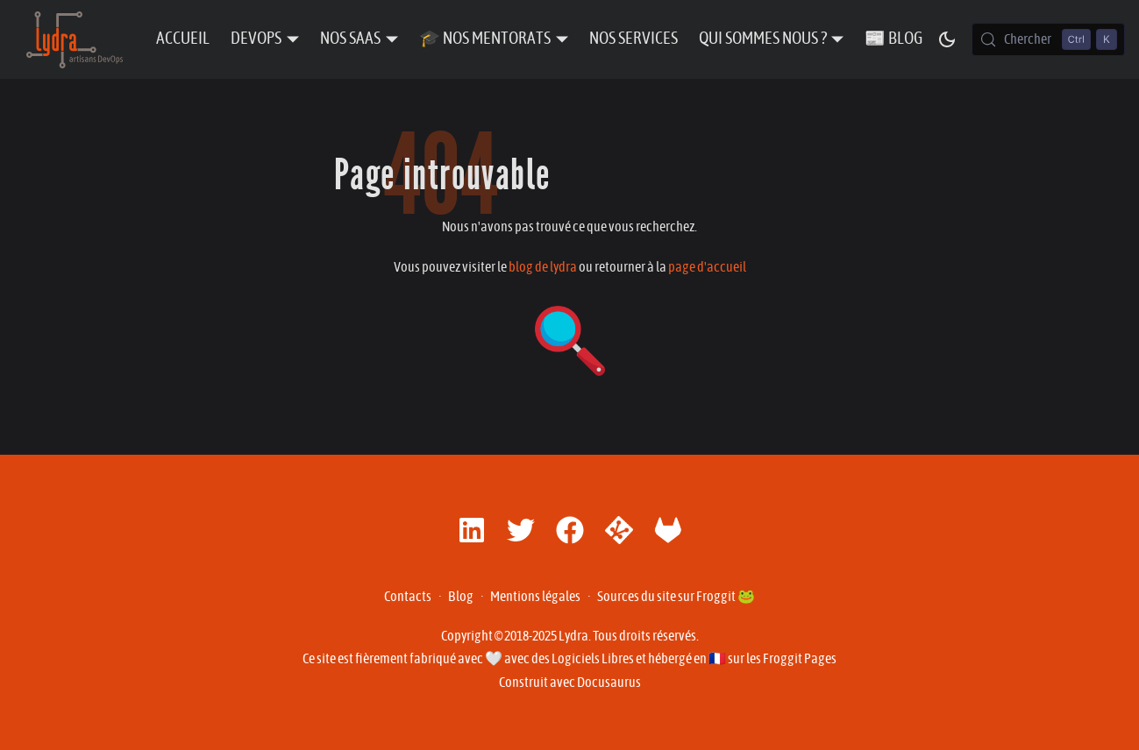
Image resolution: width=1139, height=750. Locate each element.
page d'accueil (707, 267)
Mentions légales (535, 597)
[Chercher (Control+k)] (1048, 39)
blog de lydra (543, 267)
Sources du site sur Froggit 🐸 (676, 597)
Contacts (407, 597)
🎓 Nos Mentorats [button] (485, 39)
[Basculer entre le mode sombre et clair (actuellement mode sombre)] (947, 39)
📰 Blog (893, 39)
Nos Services (633, 39)
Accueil (183, 39)
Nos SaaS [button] (350, 39)
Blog (460, 597)
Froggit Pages (799, 659)
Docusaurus (609, 683)
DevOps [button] (256, 39)
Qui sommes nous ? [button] (763, 39)
